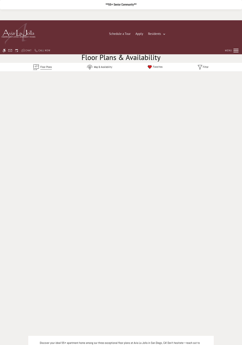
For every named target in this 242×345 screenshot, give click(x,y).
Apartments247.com (89, 312)
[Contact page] (10, 16)
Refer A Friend (121, 299)
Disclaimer (95, 316)
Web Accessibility (128, 316)
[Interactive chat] (26, 16)
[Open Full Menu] (232, 16)
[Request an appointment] (16, 16)
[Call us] (42, 16)
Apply (139, 34)
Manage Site (109, 316)
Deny (210, 335)
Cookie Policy (147, 316)
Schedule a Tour (120, 34)
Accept (195, 335)
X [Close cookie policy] (238, 331)
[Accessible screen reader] (4, 16)
